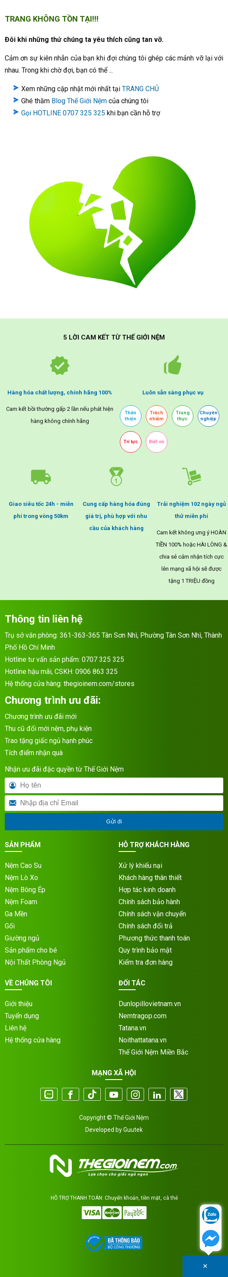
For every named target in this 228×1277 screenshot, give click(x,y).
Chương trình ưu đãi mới (41, 716)
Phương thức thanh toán (154, 938)
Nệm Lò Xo (21, 878)
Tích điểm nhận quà (34, 753)
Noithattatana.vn (143, 1040)
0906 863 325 (96, 671)
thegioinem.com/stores (99, 684)
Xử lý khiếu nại (140, 865)
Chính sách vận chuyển (152, 914)
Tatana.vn (132, 1028)
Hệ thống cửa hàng (33, 1040)
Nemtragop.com (143, 1016)
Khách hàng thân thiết (150, 878)
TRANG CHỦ (140, 89)
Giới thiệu (18, 1004)
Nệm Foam (21, 902)
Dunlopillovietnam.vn (150, 1004)
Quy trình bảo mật (145, 950)
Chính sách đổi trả (146, 926)
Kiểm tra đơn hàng (146, 962)
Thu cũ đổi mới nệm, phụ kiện (48, 728)
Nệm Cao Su (23, 865)
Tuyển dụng (22, 1016)
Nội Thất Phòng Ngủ (35, 962)
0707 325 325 (103, 659)
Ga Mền (16, 914)
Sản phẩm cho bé (31, 950)
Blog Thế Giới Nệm (79, 101)
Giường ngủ (22, 938)
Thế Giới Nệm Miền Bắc (153, 1052)
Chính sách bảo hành (149, 902)
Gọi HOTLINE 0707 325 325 (63, 113)
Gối (10, 926)
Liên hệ (15, 1028)
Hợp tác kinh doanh (147, 890)
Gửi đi (114, 821)
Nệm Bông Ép (25, 890)
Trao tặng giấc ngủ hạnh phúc (49, 741)
